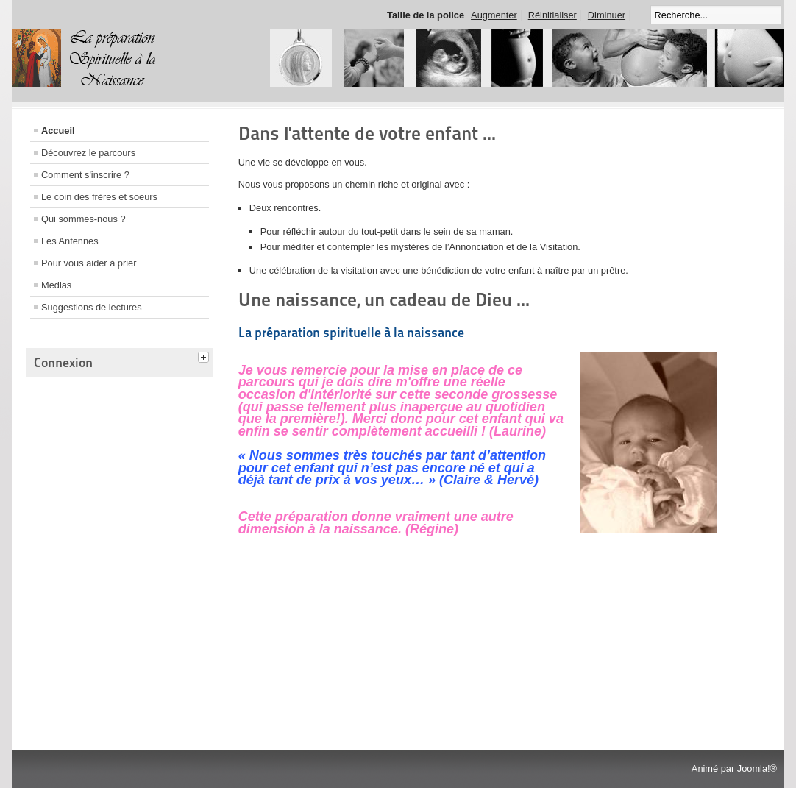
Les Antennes (70, 240)
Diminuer (606, 15)
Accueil (58, 130)
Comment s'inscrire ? (85, 174)
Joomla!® (757, 768)
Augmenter (494, 15)
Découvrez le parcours (88, 152)
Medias (56, 285)
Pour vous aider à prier (88, 263)
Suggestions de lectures (91, 307)
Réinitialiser (552, 15)
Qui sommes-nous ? (83, 218)
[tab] (205, 355)
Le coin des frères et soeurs (99, 196)
